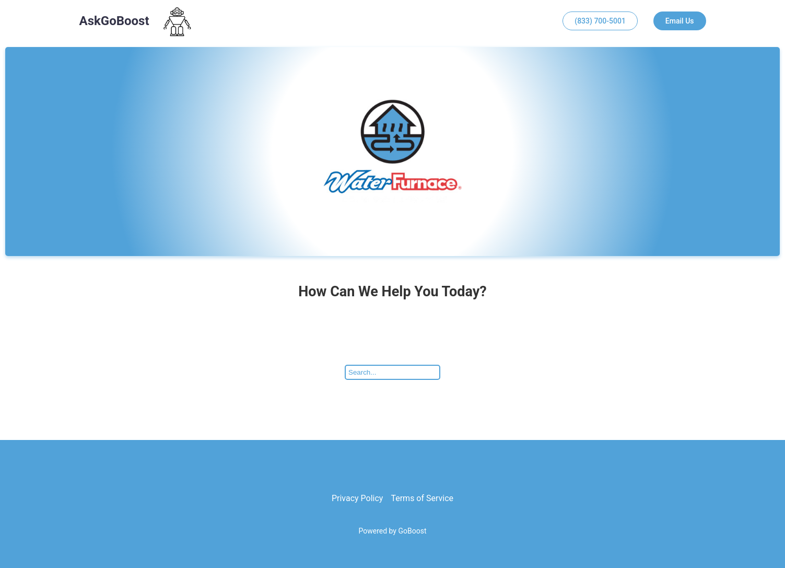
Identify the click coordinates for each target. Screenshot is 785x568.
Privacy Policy (357, 498)
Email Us (679, 21)
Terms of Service (422, 498)
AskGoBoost (114, 21)
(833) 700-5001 (600, 21)
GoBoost (412, 531)
